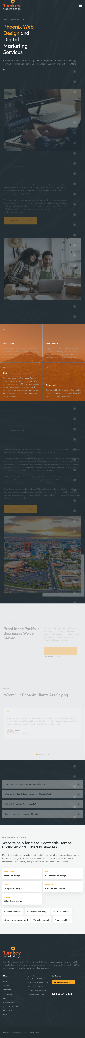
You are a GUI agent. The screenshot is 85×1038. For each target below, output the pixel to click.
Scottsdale (50, 493)
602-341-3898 (64, 993)
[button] (37, 754)
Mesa (26, 204)
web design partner (23, 186)
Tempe (20, 204)
